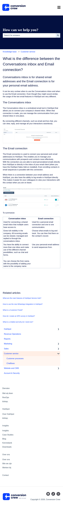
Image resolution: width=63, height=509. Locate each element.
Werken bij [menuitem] (6, 468)
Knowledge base (10, 52)
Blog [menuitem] (4, 439)
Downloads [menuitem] (7, 447)
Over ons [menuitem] (6, 455)
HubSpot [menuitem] (7, 329)
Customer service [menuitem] (11, 354)
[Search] (58, 35)
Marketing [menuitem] (8, 344)
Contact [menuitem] (5, 475)
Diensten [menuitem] (6, 388)
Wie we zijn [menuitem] (7, 464)
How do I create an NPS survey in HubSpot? (19, 316)
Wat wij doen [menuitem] (7, 393)
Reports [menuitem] (7, 339)
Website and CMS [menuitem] (11, 368)
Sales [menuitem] (6, 349)
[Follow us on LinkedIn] (48, 494)
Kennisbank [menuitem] (7, 443)
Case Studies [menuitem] (7, 435)
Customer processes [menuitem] (15, 358)
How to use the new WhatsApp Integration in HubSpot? (23, 304)
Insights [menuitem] (5, 426)
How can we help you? (20, 30)
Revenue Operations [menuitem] (12, 334)
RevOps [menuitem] (5, 397)
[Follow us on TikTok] (53, 494)
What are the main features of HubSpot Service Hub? (22, 298)
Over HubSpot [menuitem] (8, 414)
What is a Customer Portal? (13, 310)
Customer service (28, 52)
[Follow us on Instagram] (58, 494)
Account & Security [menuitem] (12, 373)
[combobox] (29, 35)
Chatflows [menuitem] (11, 363)
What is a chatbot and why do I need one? (18, 322)
